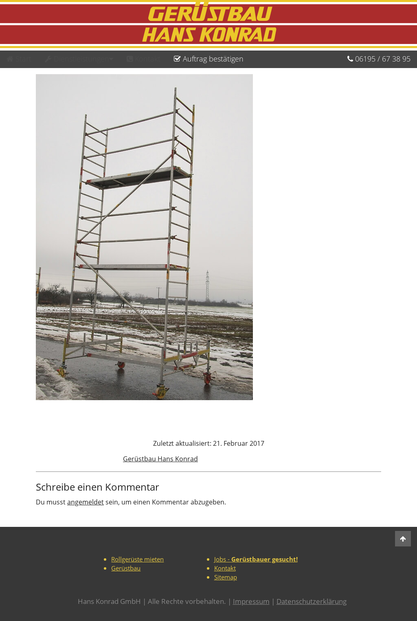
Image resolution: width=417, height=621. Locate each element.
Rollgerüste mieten (137, 559)
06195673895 (378, 59)
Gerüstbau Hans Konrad (160, 458)
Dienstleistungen (79, 59)
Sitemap (225, 577)
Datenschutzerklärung (312, 601)
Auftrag (209, 59)
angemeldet (85, 502)
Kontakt (143, 59)
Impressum (251, 601)
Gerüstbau (125, 568)
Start (19, 59)
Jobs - (256, 559)
